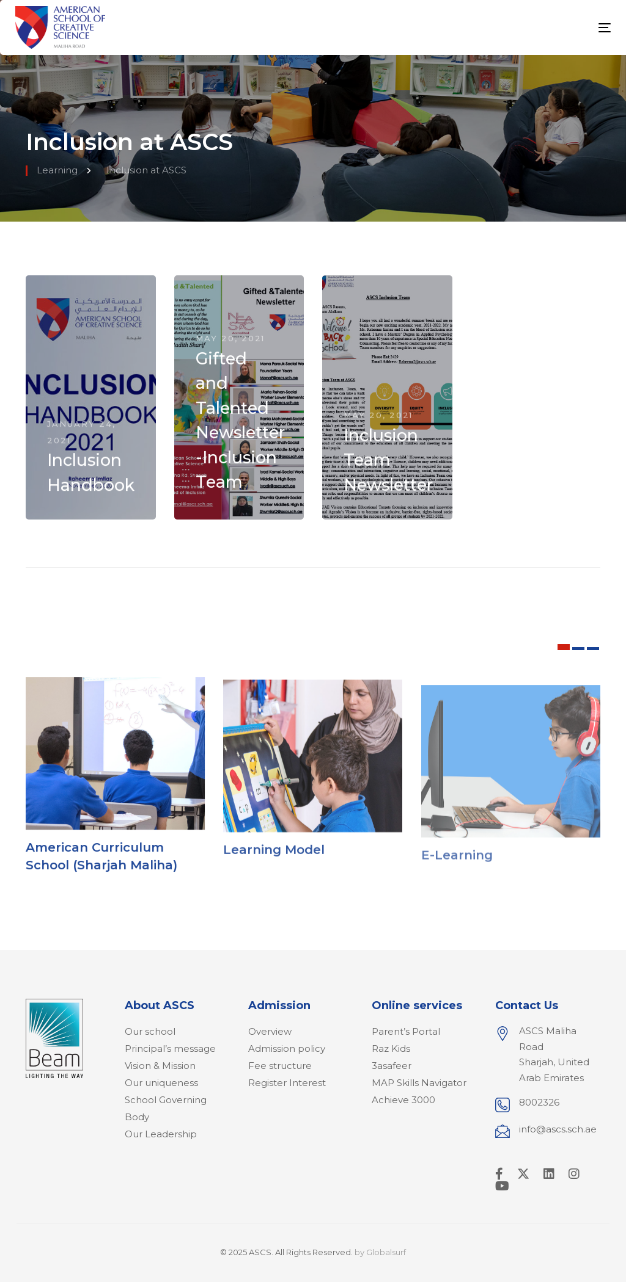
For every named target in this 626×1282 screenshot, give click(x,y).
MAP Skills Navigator (419, 1082)
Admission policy (286, 1048)
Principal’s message (170, 1048)
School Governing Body (166, 1108)
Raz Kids (391, 1048)
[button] (563, 647)
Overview (270, 1031)
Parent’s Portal (406, 1031)
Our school (150, 1031)
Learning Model (274, 863)
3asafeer (391, 1065)
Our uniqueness (161, 1082)
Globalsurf (386, 1252)
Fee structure (280, 1065)
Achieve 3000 (403, 1100)
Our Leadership (161, 1134)
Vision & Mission (160, 1065)
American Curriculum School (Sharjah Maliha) (101, 863)
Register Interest (287, 1082)
